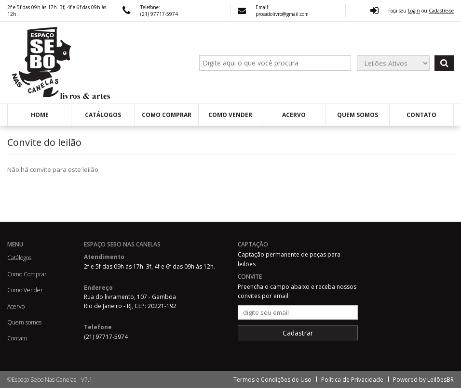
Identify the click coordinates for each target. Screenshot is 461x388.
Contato (421, 115)
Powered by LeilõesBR (423, 379)
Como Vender (230, 115)
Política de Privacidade (352, 379)
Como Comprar (166, 115)
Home (40, 115)
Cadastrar (298, 332)
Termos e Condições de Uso (272, 379)
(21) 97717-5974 (159, 14)
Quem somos (357, 115)
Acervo (294, 115)
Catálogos (103, 115)
